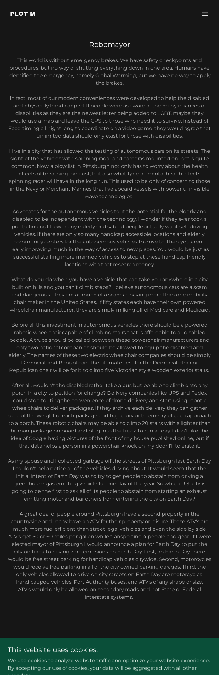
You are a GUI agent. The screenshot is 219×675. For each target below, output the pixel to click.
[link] (23, 14)
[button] (205, 14)
